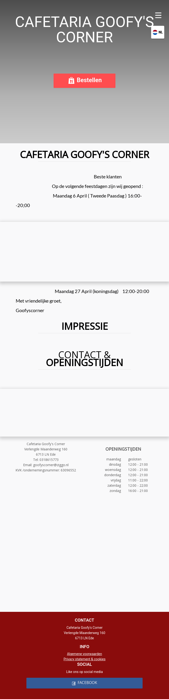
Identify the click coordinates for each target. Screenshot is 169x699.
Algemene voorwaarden (84, 654)
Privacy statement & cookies (84, 659)
